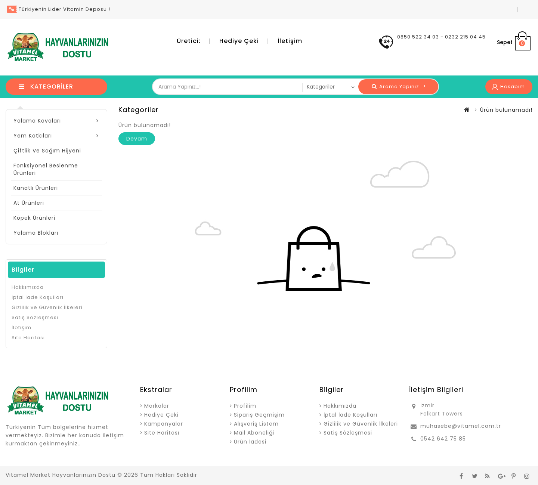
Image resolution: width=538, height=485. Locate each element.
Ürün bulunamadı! (506, 110)
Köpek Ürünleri (34, 218)
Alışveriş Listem (256, 423)
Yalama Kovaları (37, 120)
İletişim (290, 41)
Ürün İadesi (250, 441)
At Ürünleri (28, 203)
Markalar (156, 406)
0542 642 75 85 (443, 438)
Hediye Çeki (239, 41)
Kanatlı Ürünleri (35, 188)
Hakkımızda (28, 287)
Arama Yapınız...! (399, 86)
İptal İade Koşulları (38, 297)
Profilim (245, 406)
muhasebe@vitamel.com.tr (460, 426)
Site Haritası (28, 337)
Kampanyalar (163, 423)
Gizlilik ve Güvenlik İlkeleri (47, 307)
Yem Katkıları (32, 135)
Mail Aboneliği (254, 432)
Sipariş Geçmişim (259, 414)
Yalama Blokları (35, 233)
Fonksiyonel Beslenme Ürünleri (45, 169)
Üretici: (189, 41)
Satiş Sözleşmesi (35, 317)
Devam (136, 138)
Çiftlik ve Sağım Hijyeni (47, 150)
